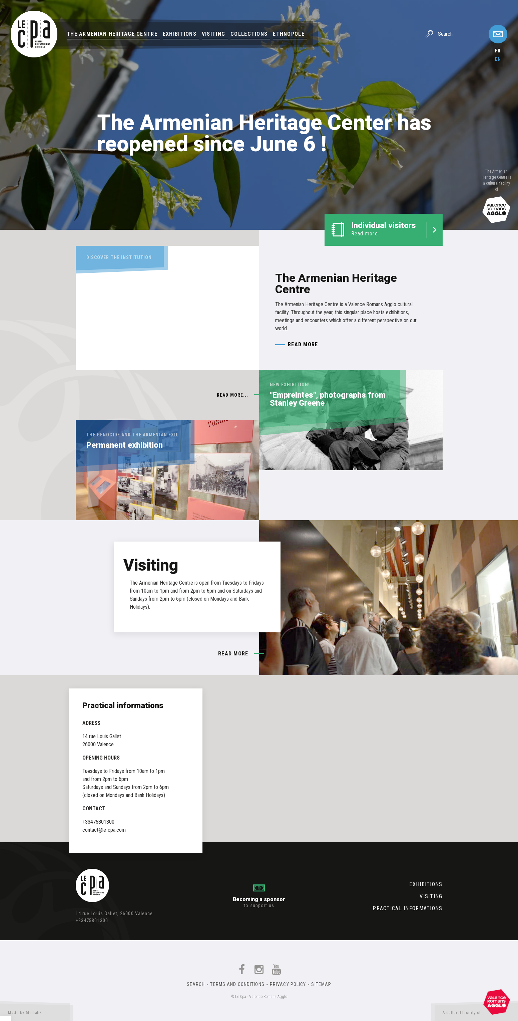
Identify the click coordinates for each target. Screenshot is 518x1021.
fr (498, 50)
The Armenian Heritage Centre (112, 34)
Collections (249, 34)
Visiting (213, 34)
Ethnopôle (289, 34)
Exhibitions (179, 34)
